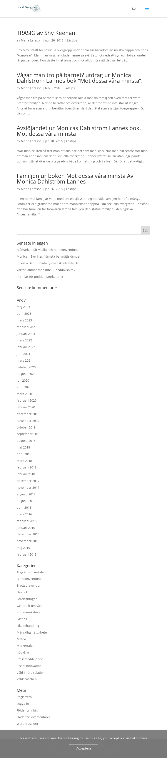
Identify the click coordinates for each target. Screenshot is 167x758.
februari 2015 (27, 554)
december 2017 (28, 481)
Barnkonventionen (30, 579)
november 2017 (28, 487)
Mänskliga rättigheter (32, 632)
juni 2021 (23, 354)
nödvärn (23, 652)
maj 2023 (23, 307)
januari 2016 (26, 528)
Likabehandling (28, 626)
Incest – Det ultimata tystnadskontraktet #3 (48, 263)
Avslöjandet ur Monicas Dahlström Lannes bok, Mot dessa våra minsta (79, 130)
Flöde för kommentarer (33, 717)
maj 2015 (23, 548)
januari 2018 (26, 474)
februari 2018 (27, 467)
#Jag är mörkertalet (31, 572)
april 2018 (24, 454)
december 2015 (28, 534)
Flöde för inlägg (28, 710)
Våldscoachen (27, 679)
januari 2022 (26, 347)
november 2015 (28, 541)
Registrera (24, 697)
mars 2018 (24, 461)
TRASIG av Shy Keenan (46, 33)
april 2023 (24, 313)
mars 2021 (24, 360)
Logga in (23, 704)
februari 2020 (27, 400)
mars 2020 (24, 394)
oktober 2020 (26, 367)
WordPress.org (27, 724)
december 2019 (28, 414)
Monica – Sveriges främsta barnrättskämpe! (48, 256)
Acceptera (83, 748)
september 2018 (28, 434)
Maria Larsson (31, 40)
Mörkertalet (25, 646)
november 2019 (28, 421)
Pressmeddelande (30, 659)
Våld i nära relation (31, 672)
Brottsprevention (29, 585)
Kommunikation (28, 612)
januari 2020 (26, 407)
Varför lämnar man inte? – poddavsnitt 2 (46, 270)
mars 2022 (24, 340)
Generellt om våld (30, 606)
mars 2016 (24, 514)
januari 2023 (26, 334)
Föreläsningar (27, 599)
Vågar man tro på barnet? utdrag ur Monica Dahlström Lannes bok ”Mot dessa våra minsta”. (80, 77)
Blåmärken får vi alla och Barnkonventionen (48, 250)
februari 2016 (27, 521)
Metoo (21, 639)
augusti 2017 (26, 494)
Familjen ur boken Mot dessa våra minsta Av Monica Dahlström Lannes (75, 178)
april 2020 (24, 387)
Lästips (72, 40)
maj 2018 (23, 447)
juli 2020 (23, 380)
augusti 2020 (26, 374)
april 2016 (24, 507)
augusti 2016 (26, 501)
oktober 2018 (26, 427)
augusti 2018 (26, 441)
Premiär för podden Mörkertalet (40, 277)
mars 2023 (24, 320)
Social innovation (29, 666)
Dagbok (22, 592)
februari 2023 (27, 327)
